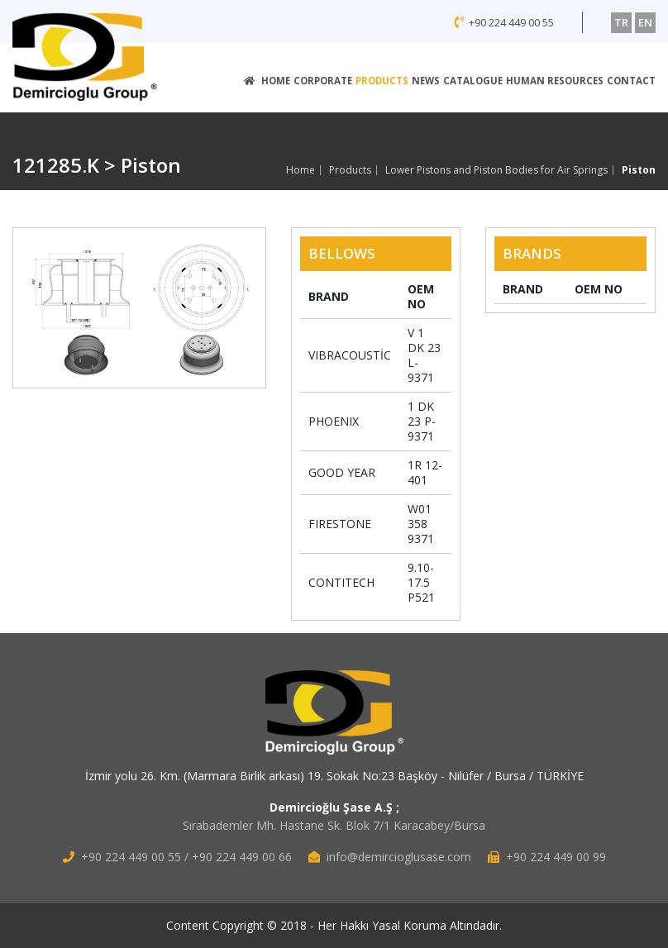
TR (621, 22)
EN (645, 22)
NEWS (426, 80)
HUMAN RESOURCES (555, 80)
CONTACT (631, 80)
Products (350, 170)
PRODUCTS (381, 80)
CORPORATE (322, 80)
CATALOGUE (473, 80)
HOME (267, 80)
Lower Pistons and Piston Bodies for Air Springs (496, 170)
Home (300, 170)
